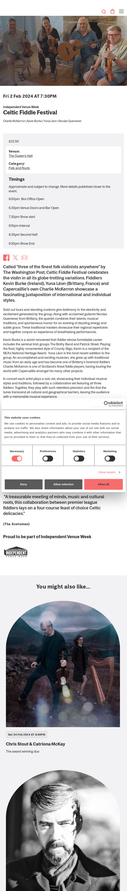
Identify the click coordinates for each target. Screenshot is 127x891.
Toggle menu (121, 9)
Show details (107, 472)
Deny (23, 484)
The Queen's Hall (8, 9)
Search (103, 11)
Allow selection (63, 484)
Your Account (112, 11)
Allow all (103, 484)
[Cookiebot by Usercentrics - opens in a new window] (106, 404)
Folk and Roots (19, 168)
